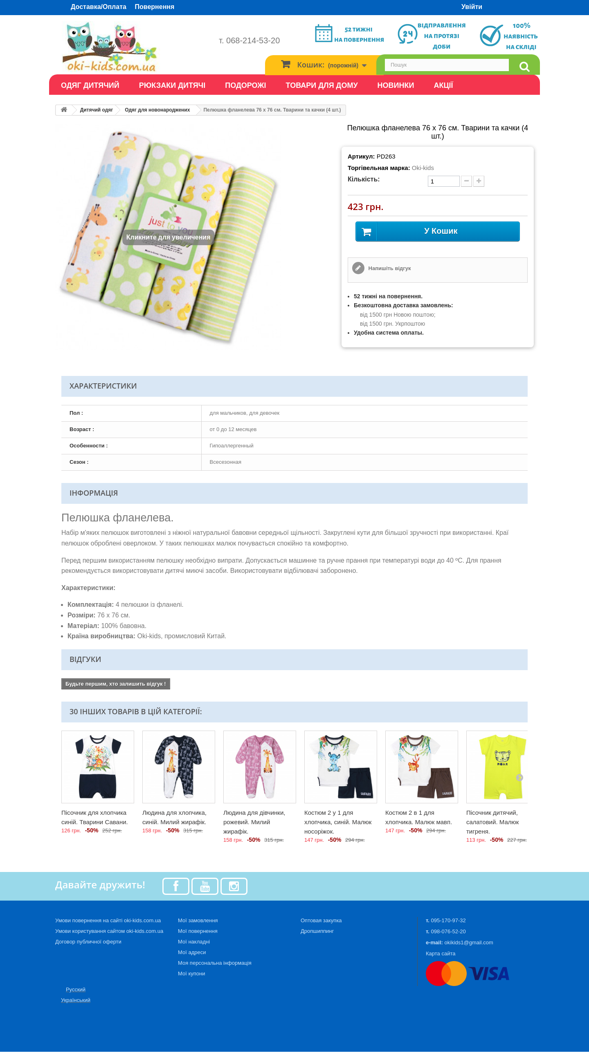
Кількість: (364, 179)
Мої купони (191, 975)
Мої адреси (192, 953)
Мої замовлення (198, 922)
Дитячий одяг (96, 110)
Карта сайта (440, 955)
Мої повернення (198, 932)
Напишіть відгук (389, 269)
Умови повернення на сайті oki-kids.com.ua (108, 922)
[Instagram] (234, 887)
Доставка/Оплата (98, 6)
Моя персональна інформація (215, 964)
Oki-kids (423, 167)
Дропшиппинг (317, 932)
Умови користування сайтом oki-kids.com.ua (109, 932)
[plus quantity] (478, 181)
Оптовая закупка (321, 922)
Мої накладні (194, 943)
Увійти (471, 6)
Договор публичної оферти (88, 943)
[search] (524, 67)
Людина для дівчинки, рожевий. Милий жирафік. (254, 823)
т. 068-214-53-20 (249, 40)
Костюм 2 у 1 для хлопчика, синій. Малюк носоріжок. (337, 823)
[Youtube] (205, 887)
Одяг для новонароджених (157, 110)
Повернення (155, 6)
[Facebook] (175, 887)
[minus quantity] (466, 181)
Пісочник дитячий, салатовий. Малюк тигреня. (492, 823)
